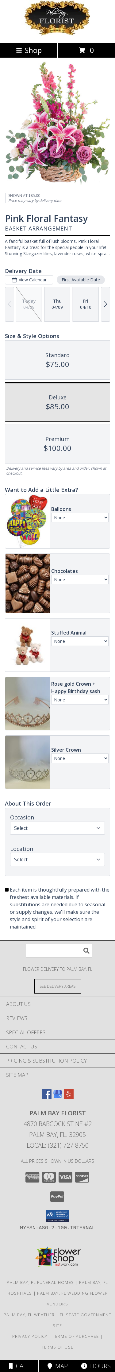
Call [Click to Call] (19, 1366)
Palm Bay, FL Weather (29, 1314)
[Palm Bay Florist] (58, 34)
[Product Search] (59, 951)
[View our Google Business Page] (58, 1096)
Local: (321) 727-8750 (58, 1145)
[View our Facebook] (47, 1096)
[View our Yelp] (69, 1096)
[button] (57, 1216)
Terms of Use (58, 1347)
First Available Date (81, 280)
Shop (29, 50)
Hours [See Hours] (96, 1366)
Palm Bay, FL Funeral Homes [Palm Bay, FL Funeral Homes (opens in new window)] (40, 1282)
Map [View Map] (58, 1366)
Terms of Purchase (76, 1336)
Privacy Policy (30, 1336)
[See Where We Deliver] (57, 986)
